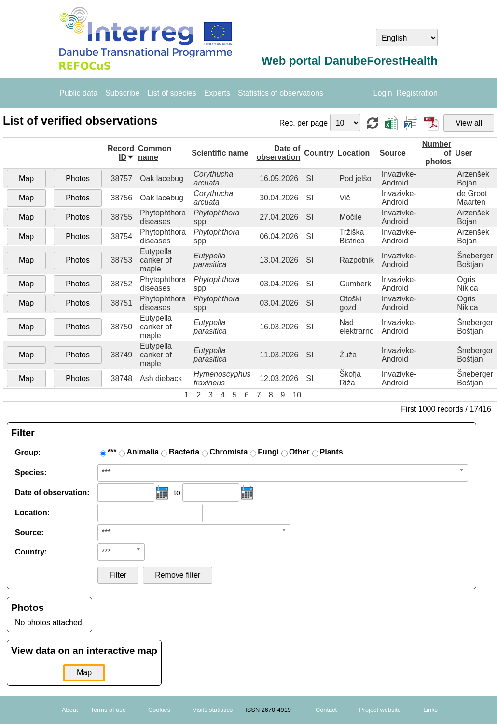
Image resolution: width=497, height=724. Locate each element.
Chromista (228, 452)
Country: (31, 552)
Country (318, 153)
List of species (171, 93)
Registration (417, 93)
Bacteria (184, 452)
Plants (331, 452)
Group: (28, 452)
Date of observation (279, 152)
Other (299, 452)
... (312, 395)
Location (354, 153)
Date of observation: (52, 492)
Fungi (268, 452)
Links (430, 709)
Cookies (159, 709)
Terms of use (108, 709)
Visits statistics (213, 709)
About (70, 709)
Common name (154, 152)
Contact (326, 709)
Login (382, 93)
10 (296, 395)
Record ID (121, 152)
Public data (78, 93)
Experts (217, 93)
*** (112, 452)
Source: (29, 532)
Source (393, 153)
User (463, 153)
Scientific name (220, 153)
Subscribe (122, 93)
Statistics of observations (280, 93)
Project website (380, 709)
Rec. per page (304, 123)
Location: (32, 513)
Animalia (142, 452)
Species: (31, 472)
